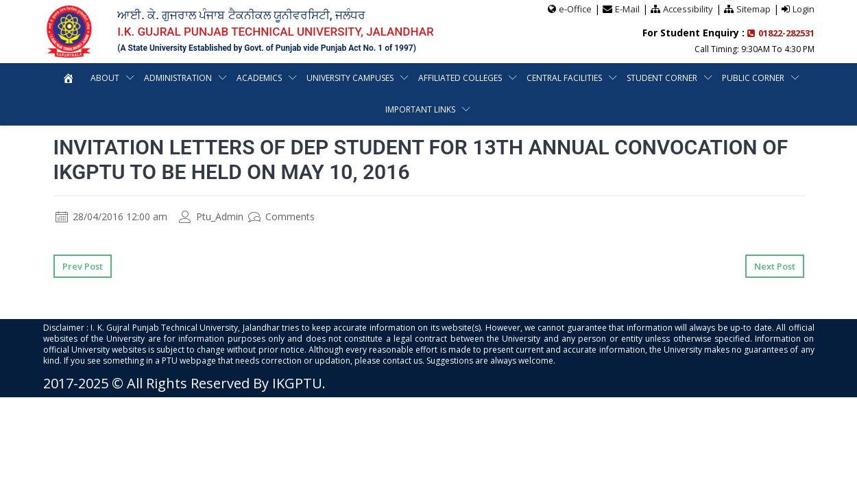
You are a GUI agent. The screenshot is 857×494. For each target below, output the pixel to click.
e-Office (575, 9)
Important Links (420, 109)
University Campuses (350, 78)
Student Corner (662, 78)
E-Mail (627, 9)
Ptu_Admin (211, 216)
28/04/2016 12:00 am (111, 216)
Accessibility (688, 9)
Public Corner (753, 78)
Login (803, 9)
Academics (259, 78)
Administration (178, 78)
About (104, 78)
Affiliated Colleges (460, 78)
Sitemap (753, 9)
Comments (281, 216)
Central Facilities (564, 78)
